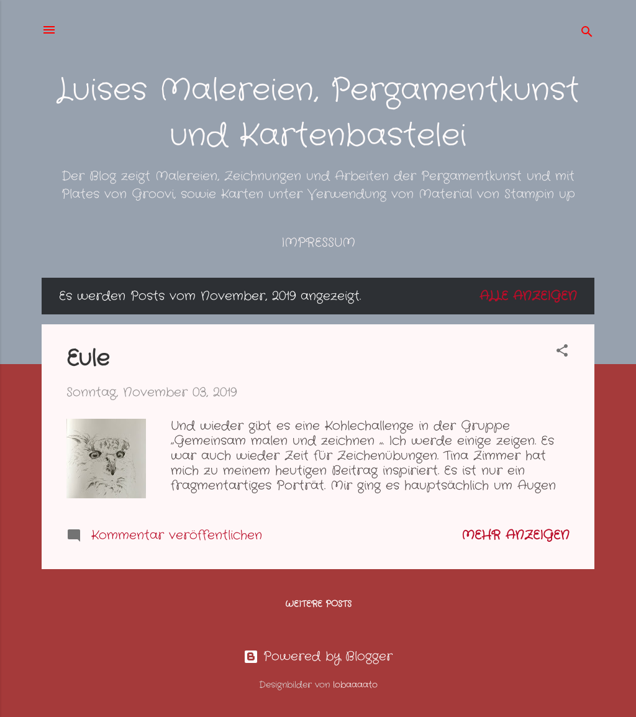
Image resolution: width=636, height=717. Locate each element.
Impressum (318, 243)
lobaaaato (355, 684)
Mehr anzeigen (515, 535)
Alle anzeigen (528, 296)
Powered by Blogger (318, 656)
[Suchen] (586, 34)
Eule (87, 359)
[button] (562, 352)
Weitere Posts (318, 604)
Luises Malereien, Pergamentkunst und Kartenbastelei (318, 113)
